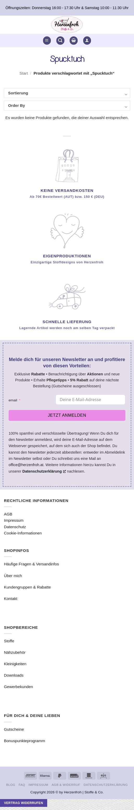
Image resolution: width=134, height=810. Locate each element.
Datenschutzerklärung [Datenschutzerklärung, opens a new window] (44, 471)
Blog (10, 784)
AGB (8, 514)
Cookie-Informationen (23, 533)
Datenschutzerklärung (106, 784)
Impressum (13, 520)
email (13, 400)
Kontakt (10, 598)
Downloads (13, 675)
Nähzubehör (15, 652)
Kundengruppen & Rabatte (27, 587)
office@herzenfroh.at (26, 465)
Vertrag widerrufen (23, 803)
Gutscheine (14, 729)
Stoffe (9, 641)
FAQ (22, 784)
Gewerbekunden (18, 686)
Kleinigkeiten (15, 664)
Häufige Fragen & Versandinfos (31, 564)
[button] (47, 40)
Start (24, 73)
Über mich (13, 575)
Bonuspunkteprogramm (24, 741)
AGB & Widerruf (66, 784)
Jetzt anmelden (67, 415)
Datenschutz (15, 527)
